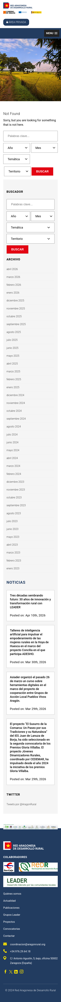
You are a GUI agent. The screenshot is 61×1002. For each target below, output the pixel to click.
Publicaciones (11, 907)
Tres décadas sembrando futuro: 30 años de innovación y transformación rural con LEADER (30, 601)
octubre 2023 (14, 497)
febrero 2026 (14, 284)
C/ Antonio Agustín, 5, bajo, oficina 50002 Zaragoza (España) (30, 960)
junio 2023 (12, 529)
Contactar (9, 935)
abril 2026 (12, 269)
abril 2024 (12, 458)
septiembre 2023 (16, 505)
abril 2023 (12, 544)
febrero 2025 (14, 379)
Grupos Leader (11, 914)
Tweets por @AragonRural (21, 804)
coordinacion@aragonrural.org (24, 944)
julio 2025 (12, 339)
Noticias (16, 582)
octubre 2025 (14, 316)
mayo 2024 (13, 450)
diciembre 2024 (15, 395)
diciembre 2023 (15, 481)
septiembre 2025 (16, 324)
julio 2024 (12, 434)
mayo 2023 (13, 536)
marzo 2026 (13, 277)
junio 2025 (12, 347)
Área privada (16, 22)
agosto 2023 (14, 513)
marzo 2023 (13, 552)
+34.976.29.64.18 (16, 951)
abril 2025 (12, 363)
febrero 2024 (14, 474)
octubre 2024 (14, 410)
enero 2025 (13, 387)
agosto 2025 (14, 332)
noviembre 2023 (16, 489)
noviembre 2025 (16, 308)
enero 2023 (13, 568)
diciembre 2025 (15, 300)
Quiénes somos (12, 893)
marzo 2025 (13, 371)
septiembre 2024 (16, 418)
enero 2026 (13, 292)
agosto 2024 (14, 426)
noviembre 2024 (16, 403)
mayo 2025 (13, 355)
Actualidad (9, 900)
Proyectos (9, 921)
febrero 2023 (14, 560)
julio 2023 (12, 521)
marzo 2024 (13, 465)
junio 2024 (12, 442)
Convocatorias (11, 928)
